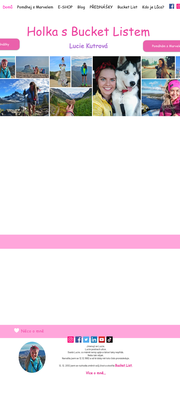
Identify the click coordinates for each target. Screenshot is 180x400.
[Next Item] (179, 86)
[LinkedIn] (94, 339)
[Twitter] (86, 339)
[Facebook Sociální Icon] (171, 6)
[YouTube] (102, 339)
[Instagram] (71, 339)
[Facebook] (78, 339)
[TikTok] (109, 339)
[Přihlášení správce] (92, 397)
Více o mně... (96, 372)
